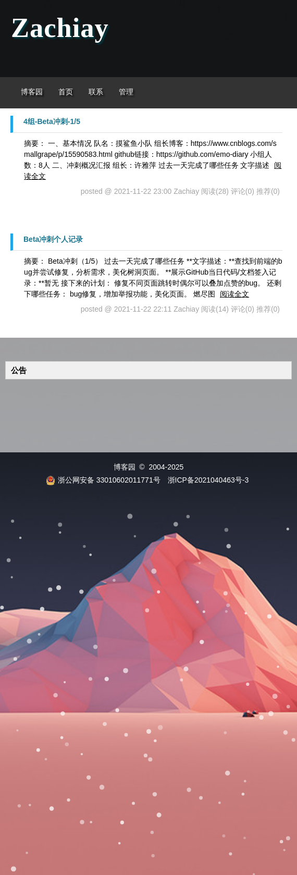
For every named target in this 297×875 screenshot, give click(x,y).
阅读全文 (234, 294)
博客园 (32, 92)
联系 (96, 92)
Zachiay (60, 28)
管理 (126, 92)
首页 (65, 92)
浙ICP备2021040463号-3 (208, 480)
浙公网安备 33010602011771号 (103, 480)
